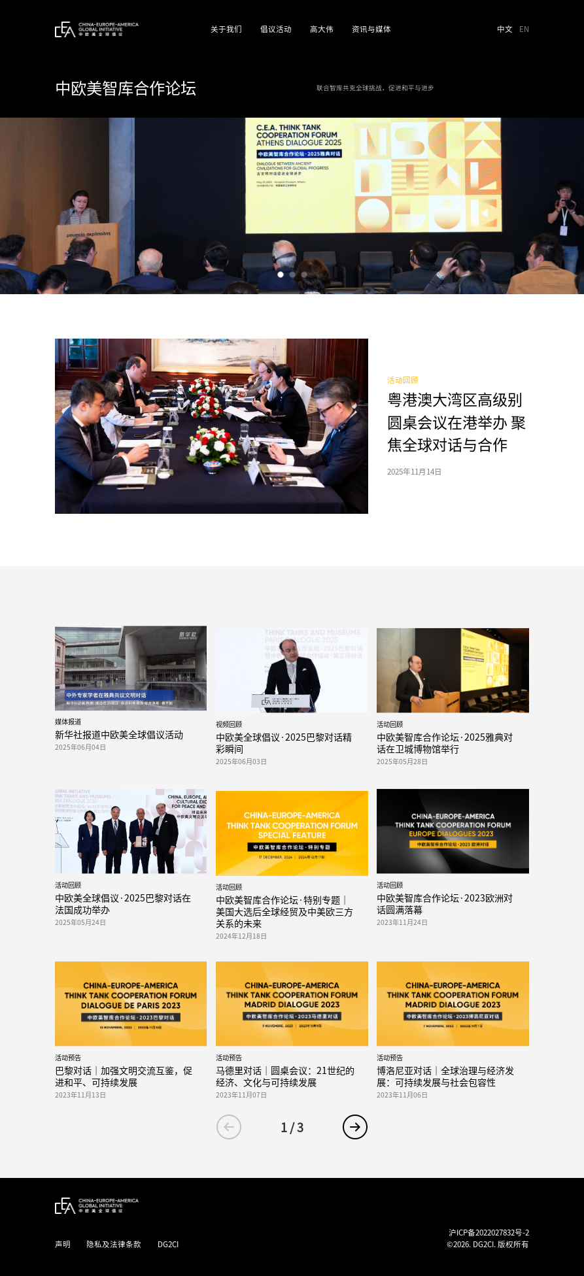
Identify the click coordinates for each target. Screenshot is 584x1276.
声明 (63, 1244)
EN (524, 29)
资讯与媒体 (371, 29)
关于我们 (226, 29)
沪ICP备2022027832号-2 (489, 1232)
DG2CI (168, 1244)
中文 (506, 29)
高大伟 (322, 29)
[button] (280, 274)
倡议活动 (276, 29)
